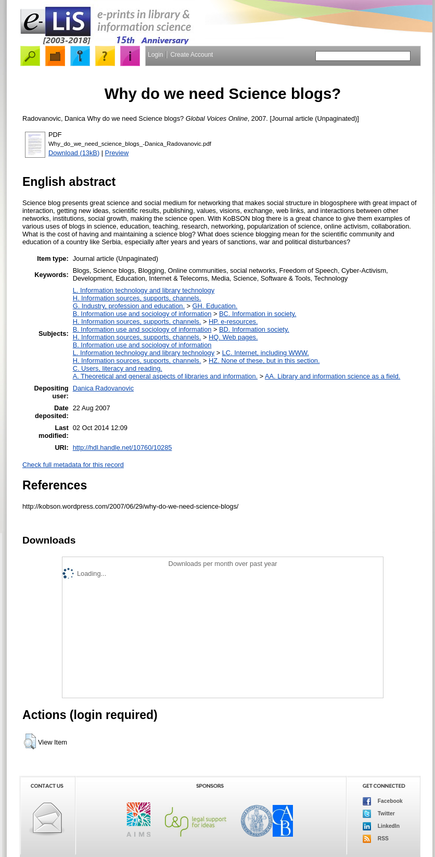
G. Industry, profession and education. (129, 306)
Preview (117, 153)
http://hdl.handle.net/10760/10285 (122, 447)
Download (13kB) (73, 153)
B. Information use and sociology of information (142, 314)
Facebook (383, 801)
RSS (376, 839)
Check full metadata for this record (73, 465)
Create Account (191, 54)
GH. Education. (215, 306)
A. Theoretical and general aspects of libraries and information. (165, 376)
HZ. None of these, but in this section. (264, 360)
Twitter (379, 814)
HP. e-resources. (233, 321)
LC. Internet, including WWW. (265, 353)
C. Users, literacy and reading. (117, 368)
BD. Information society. (254, 329)
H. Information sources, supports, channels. (137, 298)
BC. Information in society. (257, 314)
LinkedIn (381, 826)
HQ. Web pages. (233, 337)
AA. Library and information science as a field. (332, 376)
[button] (30, 741)
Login (155, 54)
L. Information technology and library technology (143, 290)
